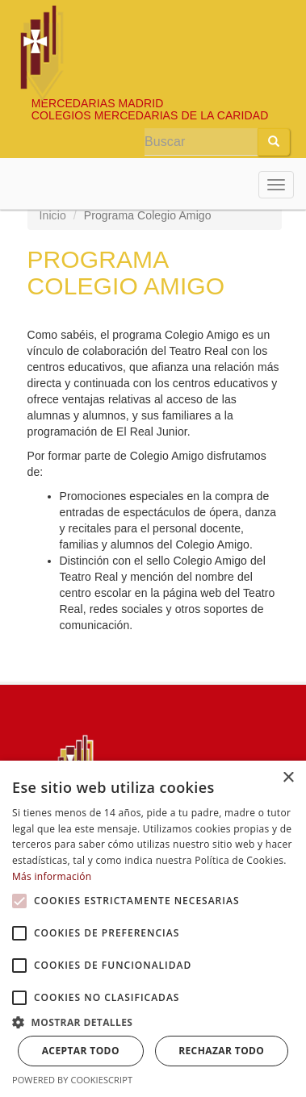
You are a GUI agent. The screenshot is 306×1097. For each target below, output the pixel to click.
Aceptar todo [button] (80, 1050)
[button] (19, 901)
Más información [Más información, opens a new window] (51, 876)
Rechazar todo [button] (221, 1050)
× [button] (288, 778)
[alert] (153, 929)
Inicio (53, 215)
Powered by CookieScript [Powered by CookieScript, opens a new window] (72, 1080)
